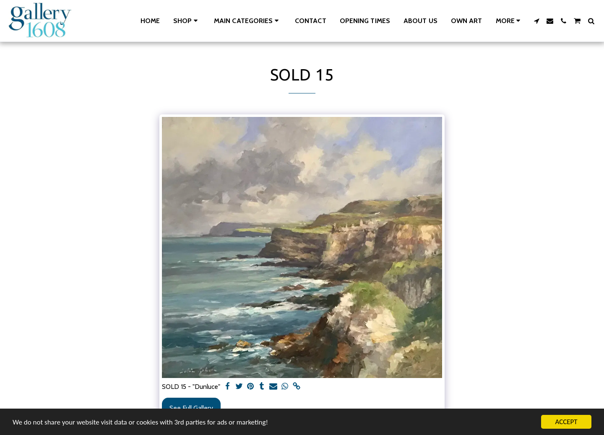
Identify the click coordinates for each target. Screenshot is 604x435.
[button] (248, 21)
